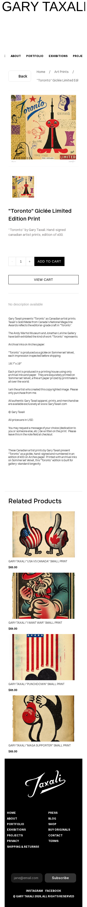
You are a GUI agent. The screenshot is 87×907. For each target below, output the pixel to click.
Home (41, 72)
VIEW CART (43, 286)
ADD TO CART (49, 268)
